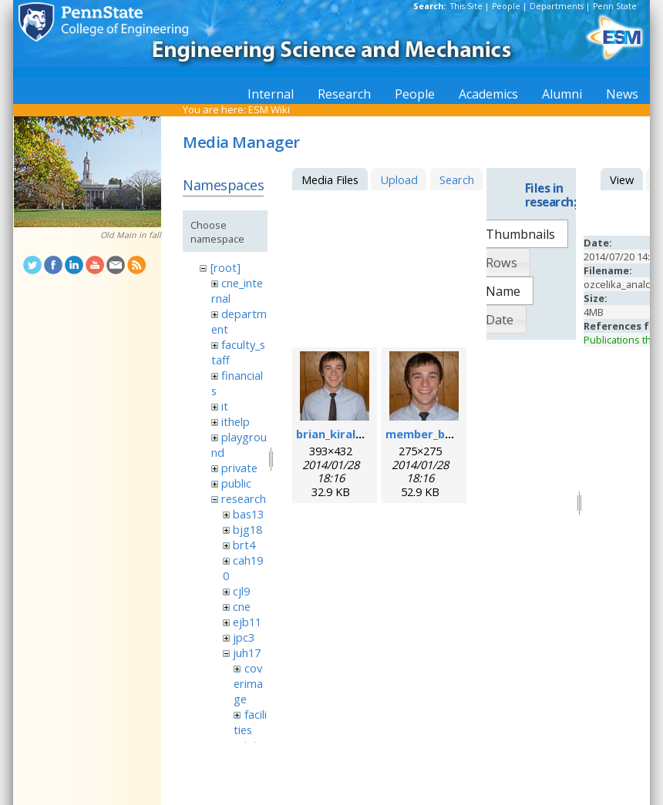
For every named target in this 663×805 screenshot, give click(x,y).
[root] (225, 267)
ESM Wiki (269, 109)
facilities (250, 721)
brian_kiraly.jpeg (342, 433)
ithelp (235, 421)
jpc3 (243, 637)
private (239, 467)
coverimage (248, 683)
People (506, 6)
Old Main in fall (130, 235)
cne (242, 606)
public (236, 483)
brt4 (244, 544)
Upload (399, 179)
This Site (466, 6)
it (224, 406)
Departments (557, 6)
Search (456, 179)
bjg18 (247, 529)
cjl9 (241, 591)
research (243, 498)
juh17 (247, 652)
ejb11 (247, 621)
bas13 (248, 514)
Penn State (615, 6)
